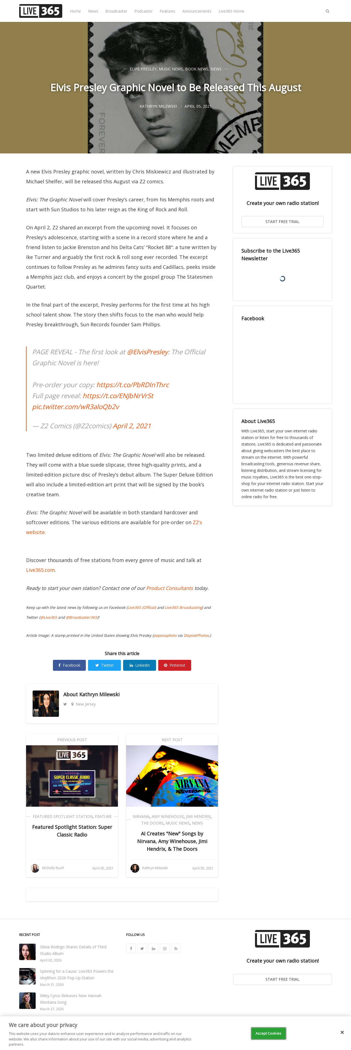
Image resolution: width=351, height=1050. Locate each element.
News (93, 11)
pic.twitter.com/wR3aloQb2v (75, 406)
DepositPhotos (196, 635)
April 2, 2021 (132, 425)
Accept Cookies (268, 1033)
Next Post (172, 739)
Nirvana (141, 816)
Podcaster (143, 11)
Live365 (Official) (142, 607)
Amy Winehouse (168, 816)
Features (167, 11)
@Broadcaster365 (81, 617)
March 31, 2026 (52, 984)
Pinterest (174, 665)
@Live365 (48, 617)
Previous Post (72, 739)
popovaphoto (165, 635)
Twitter (104, 665)
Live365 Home (231, 11)
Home (75, 11)
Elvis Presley (143, 69)
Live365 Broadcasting (183, 607)
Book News (196, 69)
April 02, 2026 (50, 960)
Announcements (196, 11)
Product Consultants (169, 588)
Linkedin (140, 665)
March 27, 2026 (52, 1009)
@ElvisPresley (147, 351)
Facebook (69, 665)
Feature (103, 816)
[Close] (342, 1032)
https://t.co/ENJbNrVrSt (118, 395)
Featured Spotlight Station (63, 816)
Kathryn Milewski (99, 694)
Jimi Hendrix (198, 816)
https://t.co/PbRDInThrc (132, 384)
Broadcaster (116, 11)
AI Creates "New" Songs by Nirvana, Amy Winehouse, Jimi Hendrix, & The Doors (172, 841)
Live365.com (40, 570)
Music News (171, 69)
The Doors (152, 823)
